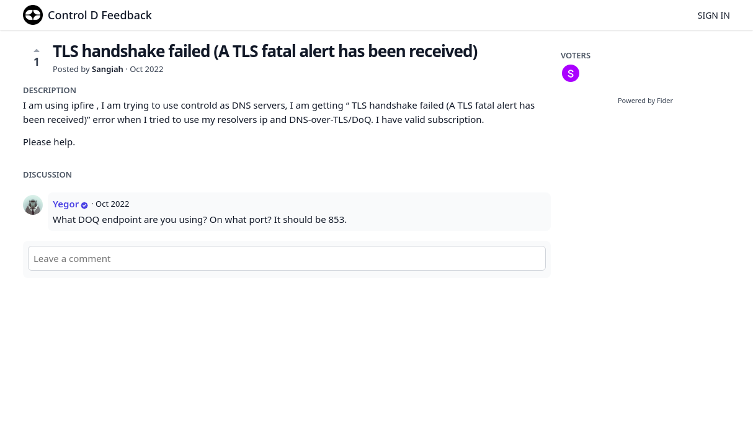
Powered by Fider (645, 100)
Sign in (714, 15)
